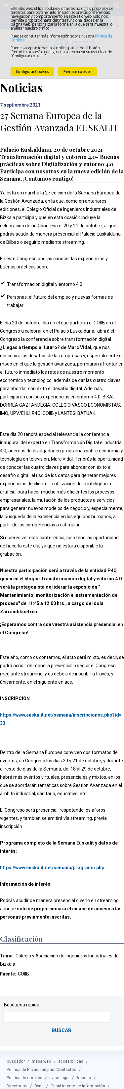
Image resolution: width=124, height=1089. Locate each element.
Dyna (39, 1078)
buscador (16, 1053)
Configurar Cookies (32, 71)
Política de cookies (24, 1070)
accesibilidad (70, 1053)
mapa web (41, 1053)
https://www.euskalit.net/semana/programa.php (52, 861)
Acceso (83, 1070)
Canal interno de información (78, 1078)
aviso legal (59, 1070)
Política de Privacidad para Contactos (41, 1061)
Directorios (17, 1078)
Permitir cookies (77, 71)
